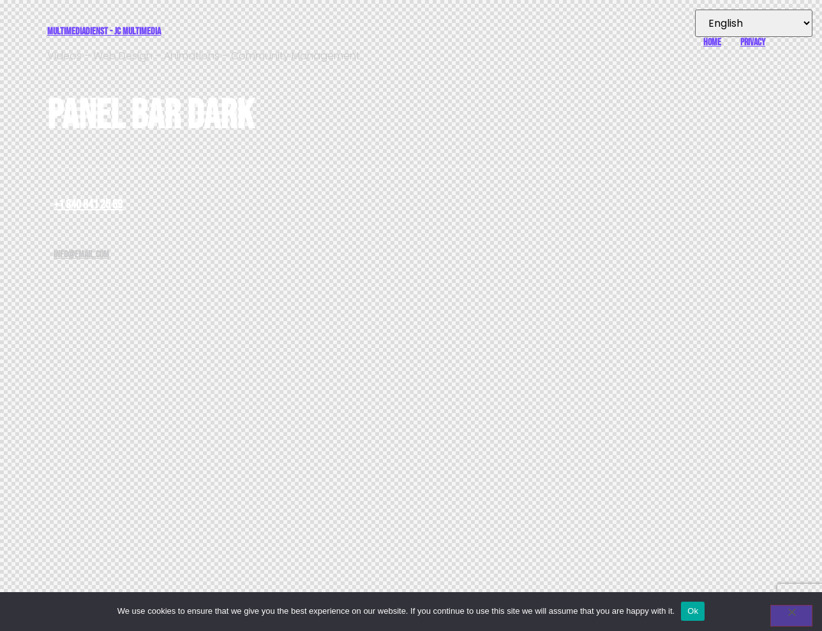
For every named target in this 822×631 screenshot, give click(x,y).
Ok (692, 611)
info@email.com (81, 255)
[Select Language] (753, 23)
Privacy (752, 42)
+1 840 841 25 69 (88, 204)
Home (712, 42)
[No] (791, 616)
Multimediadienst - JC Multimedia (104, 31)
